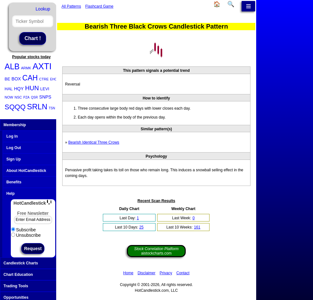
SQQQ (15, 107)
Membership (32, 125)
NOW (9, 97)
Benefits (13, 182)
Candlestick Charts (32, 263)
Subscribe (23, 229)
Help (10, 193)
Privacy (166, 273)
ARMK (26, 68)
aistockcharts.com (156, 251)
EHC (53, 79)
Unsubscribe (26, 235)
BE (7, 79)
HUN (32, 88)
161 (197, 227)
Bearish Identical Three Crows (93, 142)
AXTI (41, 66)
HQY (18, 88)
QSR (34, 97)
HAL (9, 88)
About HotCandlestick (26, 170)
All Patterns (71, 6)
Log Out (13, 148)
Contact (182, 273)
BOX (16, 78)
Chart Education (32, 274)
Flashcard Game (99, 6)
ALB (12, 66)
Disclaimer (146, 273)
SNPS (45, 96)
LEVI (44, 88)
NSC (18, 97)
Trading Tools (32, 286)
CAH (30, 78)
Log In (12, 136)
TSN (52, 108)
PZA (26, 97)
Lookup (43, 8)
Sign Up (13, 159)
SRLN (37, 106)
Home (128, 273)
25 (141, 227)
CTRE (44, 79)
